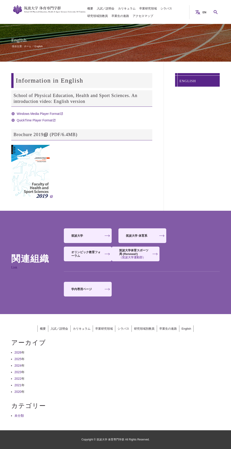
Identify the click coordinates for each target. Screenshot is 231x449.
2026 (17, 352)
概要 (43, 328)
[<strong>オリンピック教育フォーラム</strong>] (196, 235)
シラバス (123, 328)
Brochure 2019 (28, 134)
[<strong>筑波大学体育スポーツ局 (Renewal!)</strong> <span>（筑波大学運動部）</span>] (87, 254)
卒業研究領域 (104, 328)
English (18, 40)
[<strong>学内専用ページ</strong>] (87, 289)
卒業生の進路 (168, 328)
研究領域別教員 (144, 328)
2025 (17, 359)
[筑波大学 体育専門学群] (49, 12)
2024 (17, 365)
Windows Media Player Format (38, 114)
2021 (17, 385)
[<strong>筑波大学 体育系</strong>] (142, 235)
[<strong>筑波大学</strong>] (87, 235)
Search (217, 12)
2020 (17, 391)
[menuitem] (90, 8)
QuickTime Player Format (34, 120)
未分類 (19, 415)
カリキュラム (81, 328)
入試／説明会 (59, 328)
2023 (17, 372)
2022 (17, 378)
